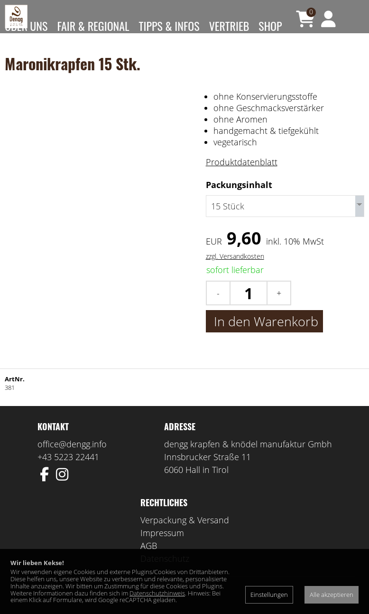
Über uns (26, 25)
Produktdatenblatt (241, 176)
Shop (270, 25)
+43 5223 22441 (68, 469)
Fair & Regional (93, 25)
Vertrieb (229, 25)
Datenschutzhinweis (157, 593)
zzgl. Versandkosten (235, 268)
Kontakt (24, 77)
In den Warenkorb (264, 333)
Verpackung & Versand (184, 532)
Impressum (162, 545)
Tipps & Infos (169, 25)
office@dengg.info (72, 456)
